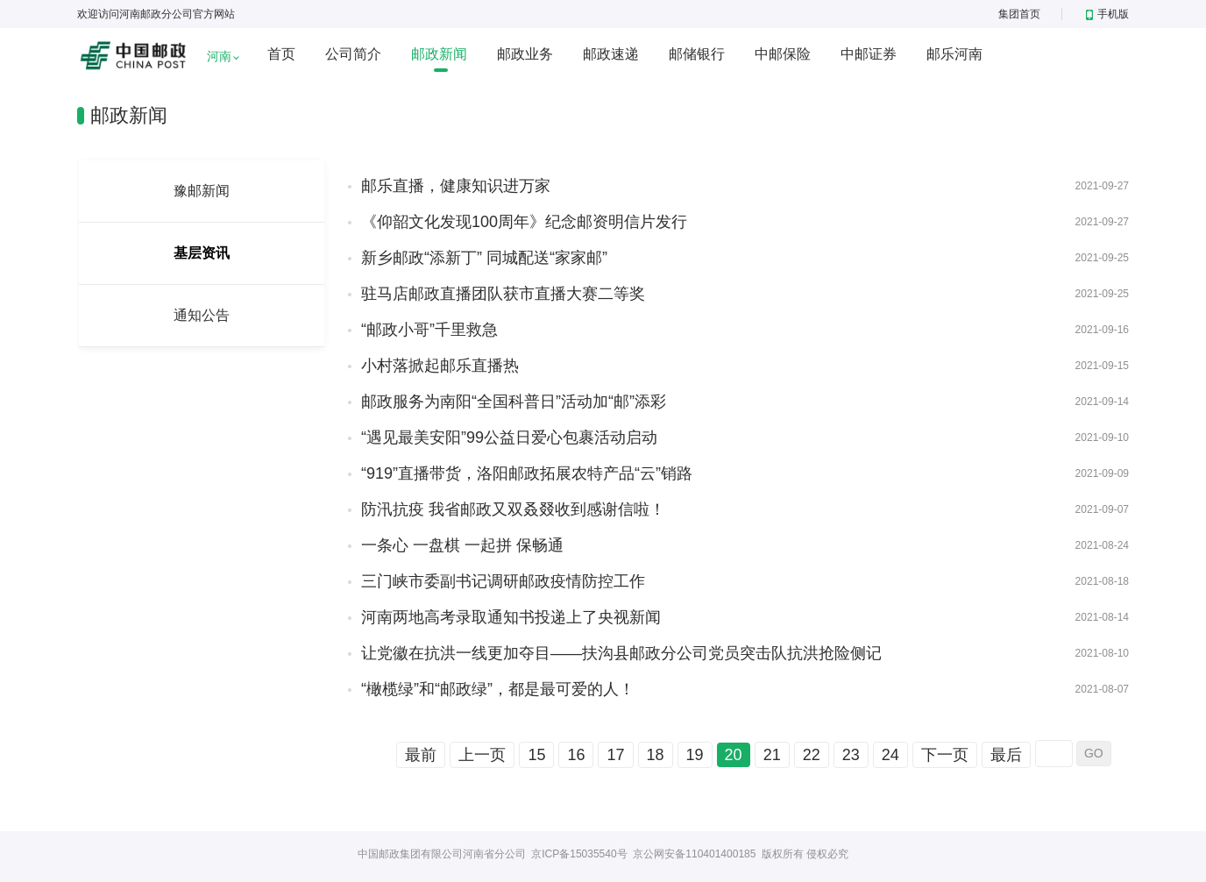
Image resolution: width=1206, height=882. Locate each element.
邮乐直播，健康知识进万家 (455, 186)
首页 (281, 53)
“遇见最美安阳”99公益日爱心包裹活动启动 (509, 437)
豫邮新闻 (202, 190)
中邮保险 (783, 53)
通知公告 (202, 315)
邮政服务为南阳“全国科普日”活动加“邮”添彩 (513, 401)
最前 (420, 755)
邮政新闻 (439, 53)
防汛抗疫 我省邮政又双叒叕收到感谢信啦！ (513, 509)
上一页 (482, 755)
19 (695, 755)
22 (811, 755)
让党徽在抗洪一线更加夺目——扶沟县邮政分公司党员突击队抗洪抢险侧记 (621, 653)
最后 (1006, 755)
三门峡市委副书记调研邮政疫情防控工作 (503, 581)
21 (772, 755)
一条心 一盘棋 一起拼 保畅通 (462, 545)
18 (655, 755)
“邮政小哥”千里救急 (429, 329)
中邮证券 (869, 53)
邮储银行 (697, 53)
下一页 (944, 755)
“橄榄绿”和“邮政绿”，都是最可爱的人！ (498, 689)
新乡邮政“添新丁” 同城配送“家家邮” (484, 258)
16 (576, 755)
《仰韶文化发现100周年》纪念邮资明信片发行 (524, 222)
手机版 (1107, 14)
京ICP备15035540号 (579, 854)
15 (536, 755)
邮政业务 (525, 53)
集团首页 (1019, 14)
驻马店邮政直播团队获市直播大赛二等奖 (503, 293)
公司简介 (353, 53)
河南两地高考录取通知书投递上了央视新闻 (511, 617)
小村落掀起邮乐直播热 (440, 365)
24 (890, 755)
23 (851, 755)
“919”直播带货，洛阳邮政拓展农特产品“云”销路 (526, 473)
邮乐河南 (954, 53)
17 (615, 755)
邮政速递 (611, 53)
